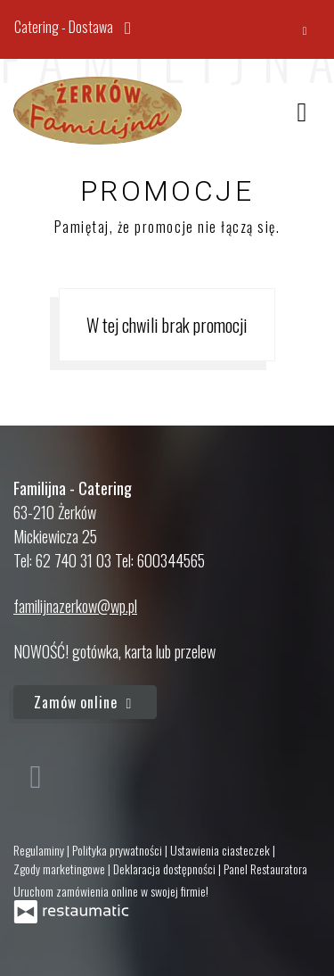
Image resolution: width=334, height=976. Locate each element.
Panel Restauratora (265, 868)
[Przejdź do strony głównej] (97, 111)
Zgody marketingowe (60, 868)
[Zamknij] (304, 29)
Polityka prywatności (118, 849)
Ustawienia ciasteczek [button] (221, 849)
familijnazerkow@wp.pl (75, 605)
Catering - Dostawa (77, 25)
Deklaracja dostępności (165, 868)
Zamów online (85, 702)
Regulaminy (40, 849)
